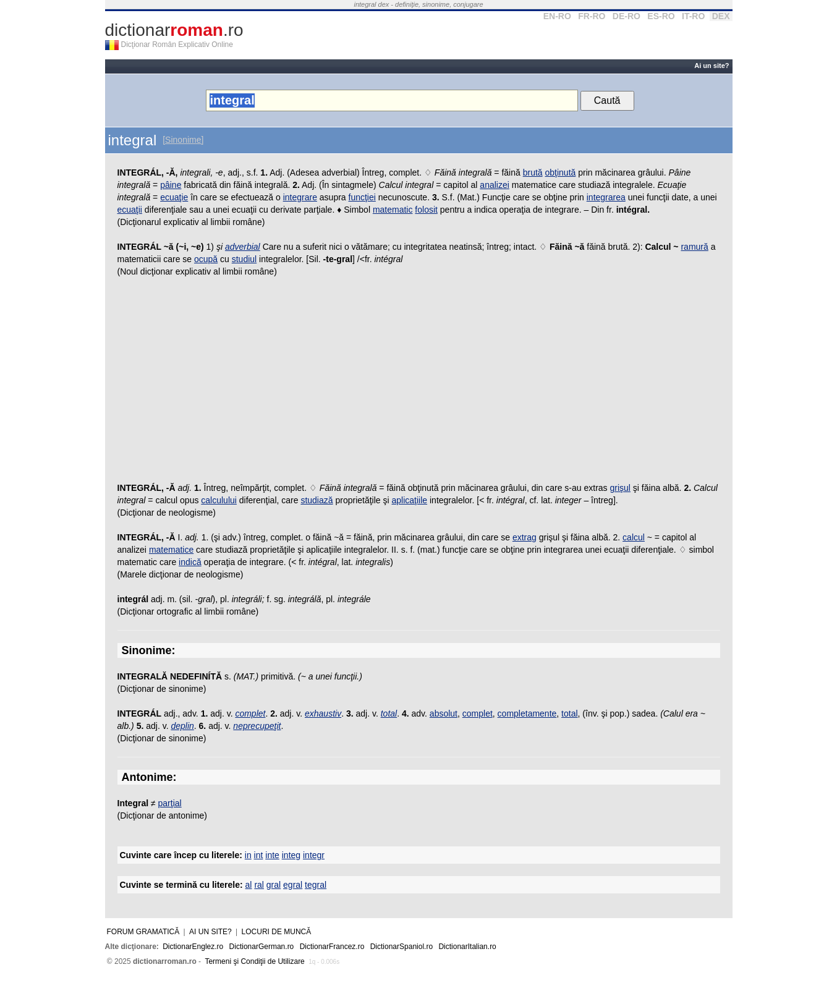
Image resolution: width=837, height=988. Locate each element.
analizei (494, 185)
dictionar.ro (174, 30)
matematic (393, 210)
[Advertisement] (418, 382)
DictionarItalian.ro (467, 946)
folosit (426, 210)
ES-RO (660, 16)
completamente (527, 713)
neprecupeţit (257, 726)
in (248, 855)
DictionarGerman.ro (261, 946)
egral (292, 885)
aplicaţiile (410, 500)
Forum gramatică (143, 931)
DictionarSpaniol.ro (401, 946)
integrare (300, 197)
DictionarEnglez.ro (193, 946)
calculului (219, 500)
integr (314, 855)
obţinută (560, 172)
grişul (620, 488)
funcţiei (362, 197)
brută (533, 172)
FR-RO (591, 16)
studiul (244, 259)
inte (272, 855)
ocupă (206, 259)
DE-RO (626, 16)
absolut (443, 713)
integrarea (606, 197)
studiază (316, 500)
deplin (182, 726)
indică (190, 562)
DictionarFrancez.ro (332, 946)
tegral (315, 885)
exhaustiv (323, 713)
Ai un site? (711, 65)
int (258, 855)
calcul (633, 537)
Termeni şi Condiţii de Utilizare (254, 961)
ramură (694, 247)
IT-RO (693, 16)
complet (250, 713)
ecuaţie (174, 197)
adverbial (242, 247)
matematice (171, 550)
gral (273, 885)
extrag (524, 537)
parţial (170, 803)
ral (259, 885)
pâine (170, 185)
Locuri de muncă (277, 931)
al (248, 885)
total (389, 713)
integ (291, 855)
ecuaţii (129, 210)
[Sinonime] (183, 140)
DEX (721, 16)
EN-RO (557, 16)
